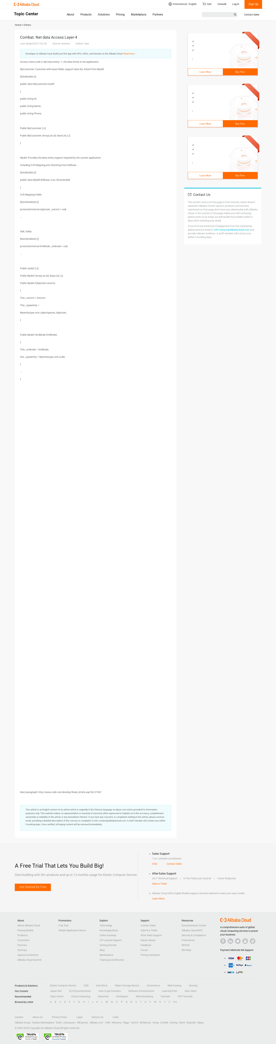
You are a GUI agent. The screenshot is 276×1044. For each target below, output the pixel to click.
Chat (154, 863)
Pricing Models (25, 930)
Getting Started (108, 945)
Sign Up (253, 4)
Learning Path (169, 991)
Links (115, 1017)
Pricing (120, 14)
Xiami (182, 1022)
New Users (190, 991)
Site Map (186, 950)
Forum (144, 950)
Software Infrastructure (141, 991)
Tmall (58, 1022)
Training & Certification (112, 959)
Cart (207, 3)
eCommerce (153, 985)
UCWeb (164, 1022)
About (70, 14)
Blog (102, 950)
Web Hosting (174, 985)
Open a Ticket (159, 883)
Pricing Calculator (150, 955)
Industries (103, 996)
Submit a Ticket (149, 930)
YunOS (134, 1022)
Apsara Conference (27, 955)
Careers (19, 1017)
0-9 (175, 1001)
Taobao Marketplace (43, 1022)
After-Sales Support (151, 935)
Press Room (188, 940)
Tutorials (165, 996)
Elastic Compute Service (63, 985)
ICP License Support (111, 940)
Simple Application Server (72, 930)
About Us (38, 1017)
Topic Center (57, 996)
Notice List (97, 1017)
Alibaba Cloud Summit (29, 959)
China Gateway (108, 935)
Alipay (200, 1022)
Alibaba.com (96, 1022)
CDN (86, 985)
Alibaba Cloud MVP (192, 930)
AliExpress (82, 1022)
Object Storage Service (127, 985)
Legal (79, 1017)
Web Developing (144, 996)
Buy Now (240, 72)
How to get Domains (110, 991)
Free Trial (63, 925)
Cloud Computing (80, 996)
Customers (23, 940)
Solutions (104, 14)
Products (86, 14)
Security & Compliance (194, 935)
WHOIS (185, 945)
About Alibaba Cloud (28, 925)
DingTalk (191, 1022)
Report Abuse (148, 940)
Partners (158, 14)
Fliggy (126, 1022)
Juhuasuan (69, 1022)
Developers (122, 996)
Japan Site (56, 991)
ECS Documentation (80, 991)
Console (222, 4)
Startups (22, 950)
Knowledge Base (109, 930)
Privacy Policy (59, 1017)
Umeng (173, 1022)
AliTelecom (145, 1022)
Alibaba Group (22, 1022)
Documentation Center (194, 925)
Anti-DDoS (101, 985)
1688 (107, 1022)
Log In (235, 4)
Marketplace (138, 14)
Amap (155, 1022)
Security (193, 985)
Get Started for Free (32, 887)
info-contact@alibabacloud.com (231, 229)
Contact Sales (251, 14)
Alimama (116, 1022)
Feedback (146, 945)
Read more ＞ (130, 53)
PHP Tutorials (185, 996)
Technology (106, 925)
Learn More (205, 72)
